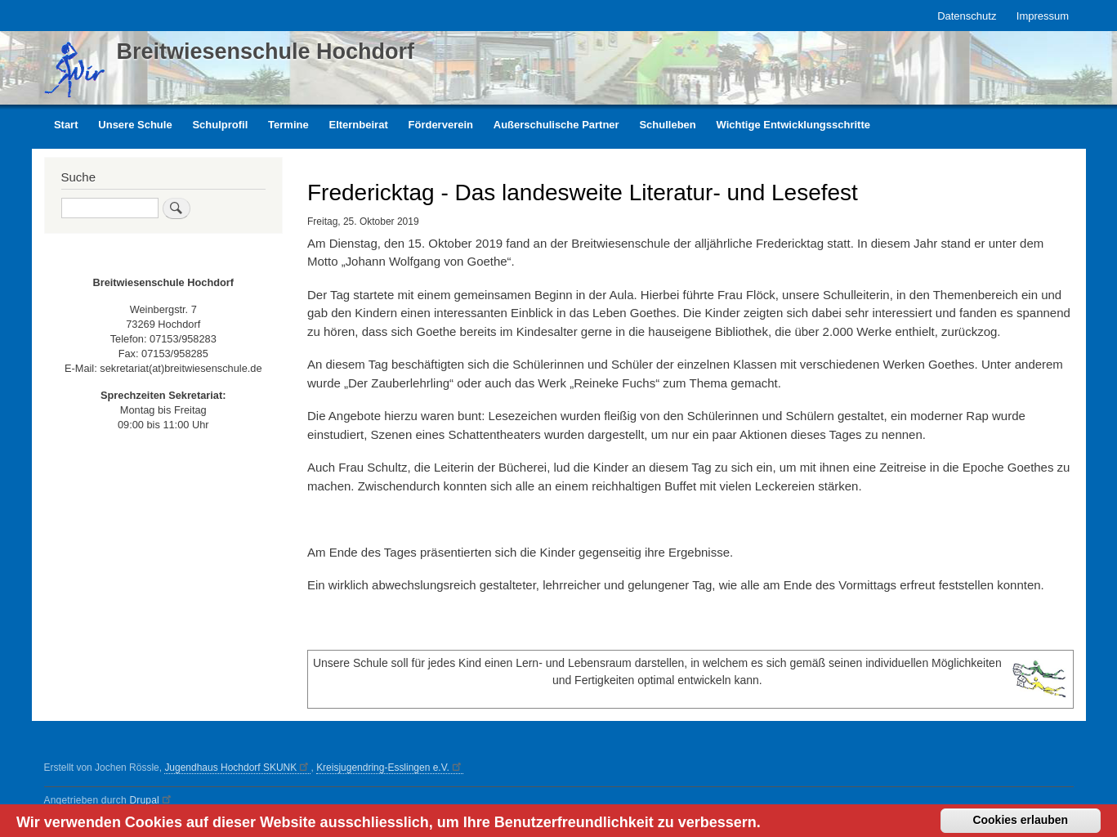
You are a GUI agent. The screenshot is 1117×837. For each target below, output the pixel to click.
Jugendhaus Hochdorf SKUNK (237, 767)
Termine (288, 125)
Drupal (151, 800)
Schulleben (667, 125)
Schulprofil (220, 125)
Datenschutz (966, 16)
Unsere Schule (135, 125)
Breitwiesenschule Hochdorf (266, 51)
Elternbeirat (357, 125)
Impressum (1042, 16)
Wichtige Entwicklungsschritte (793, 125)
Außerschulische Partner (556, 125)
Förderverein (441, 125)
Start (66, 125)
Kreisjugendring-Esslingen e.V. (389, 767)
